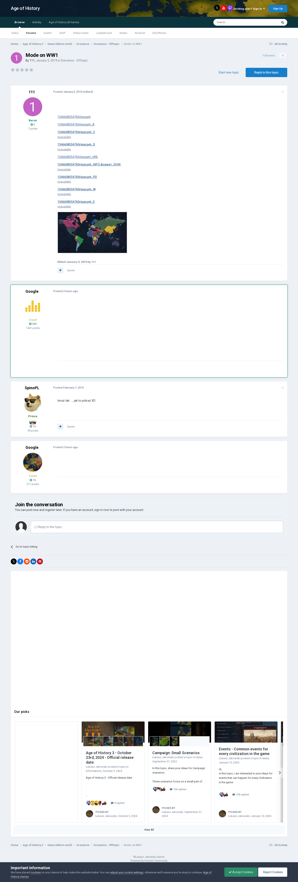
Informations (94, 770)
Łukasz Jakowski (96, 766)
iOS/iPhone (159, 33)
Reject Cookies (273, 872)
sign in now (101, 510)
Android (140, 33)
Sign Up (278, 8)
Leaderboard (104, 33)
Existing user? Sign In (249, 8)
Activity (36, 22)
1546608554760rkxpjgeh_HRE (77, 157)
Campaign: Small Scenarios (176, 753)
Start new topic (228, 72)
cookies (36, 872)
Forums (31, 33)
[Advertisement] (134, 331)
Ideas (199, 757)
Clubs (14, 33)
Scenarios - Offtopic (74, 60)
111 (32, 60)
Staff (62, 33)
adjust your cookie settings (126, 872)
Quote (70, 270)
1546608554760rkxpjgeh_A (75, 124)
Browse (20, 24)
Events (48, 33)
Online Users (80, 33)
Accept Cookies (241, 872)
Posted (67, 91)
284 (33, 323)
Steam (123, 33)
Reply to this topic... (49, 527)
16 (33, 426)
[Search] (235, 22)
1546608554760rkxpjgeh (74, 117)
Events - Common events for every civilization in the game (244, 751)
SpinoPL (32, 388)
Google (32, 291)
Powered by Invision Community (149, 859)
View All (149, 828)
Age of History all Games (64, 22)
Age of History (25, 8)
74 (33, 480)
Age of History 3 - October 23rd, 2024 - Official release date (110, 757)
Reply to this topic (266, 72)
